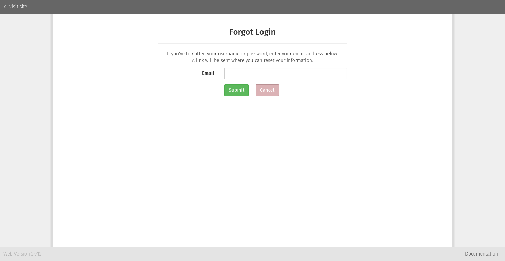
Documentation (481, 254)
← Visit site (15, 7)
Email (208, 73)
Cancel (267, 90)
